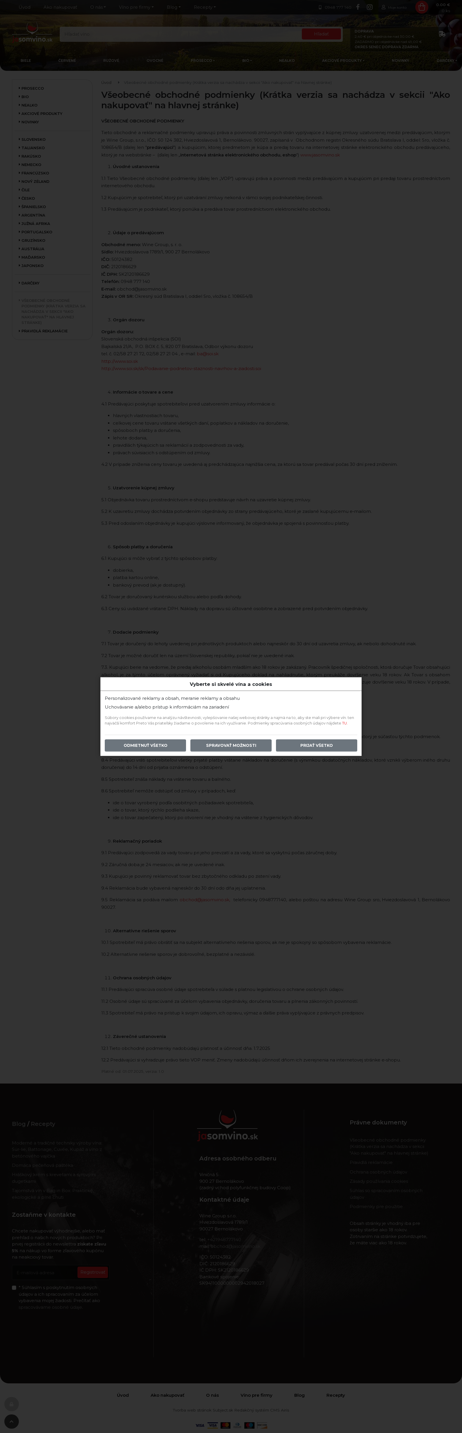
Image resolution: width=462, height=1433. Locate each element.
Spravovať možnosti (231, 745)
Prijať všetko (316, 745)
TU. (345, 723)
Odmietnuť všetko (145, 745)
